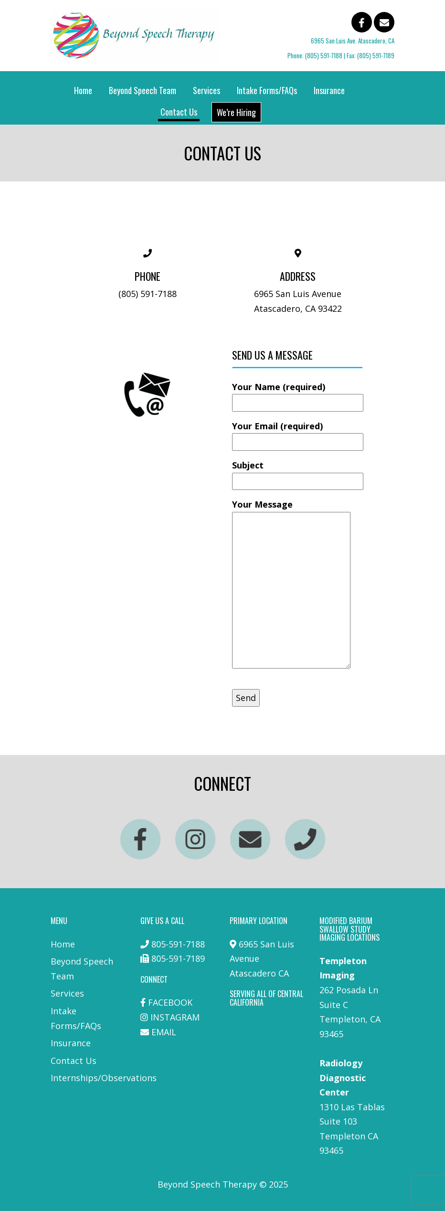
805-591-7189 (178, 958)
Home (83, 90)
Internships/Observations (104, 1078)
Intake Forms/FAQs (267, 90)
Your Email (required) (297, 434)
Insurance (329, 90)
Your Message (291, 585)
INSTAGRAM (175, 1017)
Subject (297, 473)
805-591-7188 (178, 944)
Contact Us (178, 112)
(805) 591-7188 (323, 55)
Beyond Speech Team (142, 90)
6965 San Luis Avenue (297, 293)
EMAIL (163, 1032)
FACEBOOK (170, 1002)
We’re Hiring (236, 112)
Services (206, 90)
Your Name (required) (297, 395)
